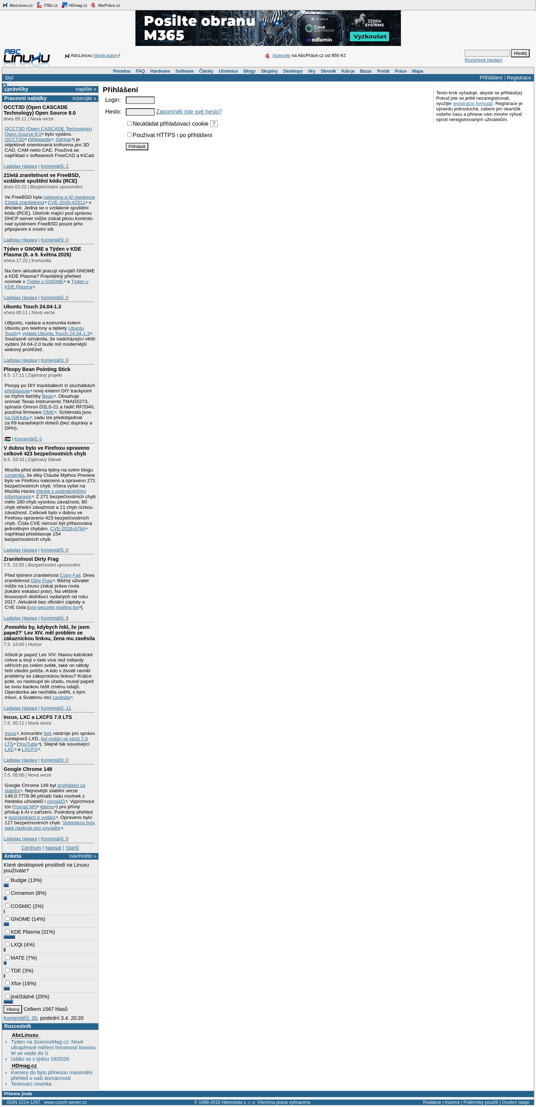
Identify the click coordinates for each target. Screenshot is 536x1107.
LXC (9, 749)
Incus (10, 733)
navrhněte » (82, 856)
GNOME (17, 919)
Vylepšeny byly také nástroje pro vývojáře (50, 825)
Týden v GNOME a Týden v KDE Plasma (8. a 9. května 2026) (42, 251)
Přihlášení (491, 77)
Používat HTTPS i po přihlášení (169, 135)
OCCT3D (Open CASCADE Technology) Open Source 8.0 (40, 110)
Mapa (417, 71)
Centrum (31, 848)
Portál (383, 71)
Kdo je (348, 71)
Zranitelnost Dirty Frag (31, 559)
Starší (72, 848)
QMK (48, 412)
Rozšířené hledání (483, 60)
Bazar (366, 71)
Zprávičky (16, 89)
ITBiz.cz (47, 5)
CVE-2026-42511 (67, 202)
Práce (400, 71)
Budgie (16, 880)
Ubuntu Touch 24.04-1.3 (32, 306)
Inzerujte (281, 55)
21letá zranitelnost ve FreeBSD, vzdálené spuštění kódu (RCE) (42, 178)
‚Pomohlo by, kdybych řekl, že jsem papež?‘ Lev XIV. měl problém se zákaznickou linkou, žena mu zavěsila (49, 632)
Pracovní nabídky (25, 98)
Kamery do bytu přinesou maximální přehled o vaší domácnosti (52, 1075)
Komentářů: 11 (56, 708)
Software (184, 71)
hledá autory (106, 55)
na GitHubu (17, 417)
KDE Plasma (22, 932)
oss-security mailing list (54, 607)
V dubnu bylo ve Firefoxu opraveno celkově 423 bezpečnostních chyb (46, 450)
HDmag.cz (74, 5)
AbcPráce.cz (105, 5)
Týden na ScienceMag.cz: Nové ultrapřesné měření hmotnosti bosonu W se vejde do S (53, 1047)
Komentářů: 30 (20, 1018)
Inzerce (452, 1102)
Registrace (519, 77)
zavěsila (61, 697)
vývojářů (56, 801)
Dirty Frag (41, 580)
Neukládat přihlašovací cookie (168, 124)
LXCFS (29, 749)
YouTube (27, 744)
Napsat (53, 848)
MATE (15, 958)
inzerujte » (84, 98)
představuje (17, 390)
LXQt (13, 944)
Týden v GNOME (44, 281)
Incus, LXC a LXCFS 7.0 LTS (38, 717)
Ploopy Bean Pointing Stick (37, 369)
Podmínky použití (480, 1102)
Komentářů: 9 (54, 618)
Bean (47, 396)
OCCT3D (15, 139)
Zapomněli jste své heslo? (189, 112)
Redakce (432, 1102)
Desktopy (293, 71)
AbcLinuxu (25, 1035)
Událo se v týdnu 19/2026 (40, 1059)
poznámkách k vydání (32, 817)
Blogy (249, 71)
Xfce (13, 983)
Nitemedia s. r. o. (239, 1102)
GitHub (63, 139)
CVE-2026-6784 (67, 528)
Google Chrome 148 (28, 769)
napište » (86, 89)
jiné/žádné (19, 996)
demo (48, 806)
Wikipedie (40, 139)
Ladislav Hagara (20, 166)
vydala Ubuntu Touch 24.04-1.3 (56, 333)
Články (206, 71)
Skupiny (269, 71)
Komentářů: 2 (54, 166)
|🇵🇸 (7, 439)
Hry (311, 71)
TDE (13, 970)
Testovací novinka (31, 1084)
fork (47, 733)
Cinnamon (19, 893)
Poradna (121, 71)
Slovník (328, 71)
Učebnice (228, 71)
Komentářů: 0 (54, 239)
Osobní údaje (515, 1102)
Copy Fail (70, 575)
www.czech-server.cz (65, 1102)
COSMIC (18, 906)
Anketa (12, 856)
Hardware (160, 71)
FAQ (140, 71)
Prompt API (24, 806)
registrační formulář (473, 103)
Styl (9, 77)
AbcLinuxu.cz (17, 5)
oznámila (14, 475)
